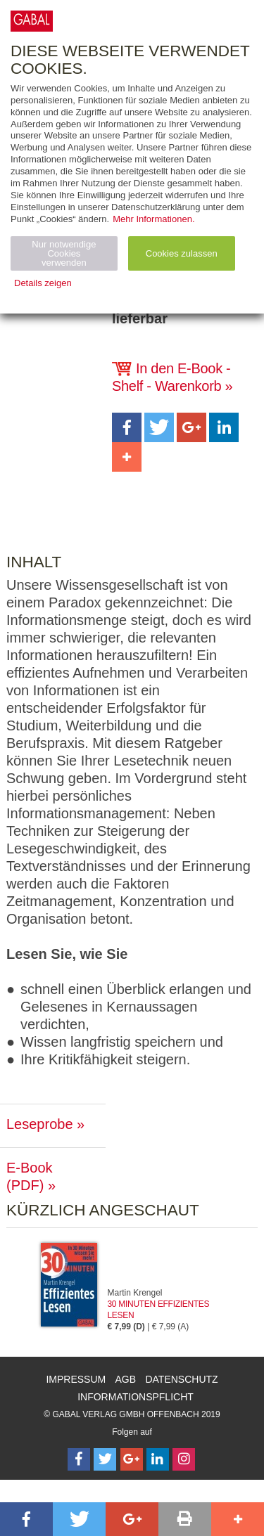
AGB (126, 1379)
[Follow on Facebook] (79, 1459)
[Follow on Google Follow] (131, 1459)
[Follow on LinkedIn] (157, 1459)
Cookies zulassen (182, 253)
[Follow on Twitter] (105, 1459)
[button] (127, 427)
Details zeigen (43, 283)
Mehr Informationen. (153, 219)
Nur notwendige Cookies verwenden (64, 253)
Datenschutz (181, 1379)
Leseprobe (39, 1124)
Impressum (76, 1379)
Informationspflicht (135, 1396)
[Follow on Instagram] (183, 1459)
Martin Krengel (135, 1293)
